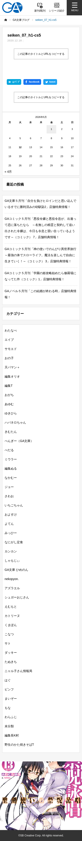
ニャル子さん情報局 (18, 671)
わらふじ (11, 717)
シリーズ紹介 (14, 777)
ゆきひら (11, 413)
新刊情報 (11, 770)
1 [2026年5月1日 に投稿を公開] (51, 129)
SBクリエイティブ (16, 801)
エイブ (9, 339)
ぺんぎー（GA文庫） (19, 441)
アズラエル (12, 588)
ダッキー (11, 652)
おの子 (9, 358)
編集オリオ (12, 376)
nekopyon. (12, 579)
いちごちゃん (14, 505)
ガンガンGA (52, 793)
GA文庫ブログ (53, 777)
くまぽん (11, 625)
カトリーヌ (12, 615)
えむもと (11, 606)
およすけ (11, 514)
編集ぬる (11, 468)
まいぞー (11, 698)
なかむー (11, 477)
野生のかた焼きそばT (19, 744)
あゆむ (9, 404)
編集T (9, 385)
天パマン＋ (12, 367)
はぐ (8, 680)
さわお (9, 496)
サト (8, 643)
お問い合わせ (52, 824)
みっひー (11, 533)
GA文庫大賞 (13, 785)
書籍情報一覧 (52, 770)
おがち (9, 395)
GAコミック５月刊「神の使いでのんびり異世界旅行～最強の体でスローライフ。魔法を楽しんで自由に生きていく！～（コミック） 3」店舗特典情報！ (40, 255)
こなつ (9, 634)
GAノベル (50, 785)
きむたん (11, 431)
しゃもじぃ (12, 560)
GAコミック (13, 793)
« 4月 (8, 171)
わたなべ (11, 330)
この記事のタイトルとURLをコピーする (41, 53)
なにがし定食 (14, 542)
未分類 (9, 726)
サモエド (11, 349)
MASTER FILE (52, 812)
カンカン (11, 551)
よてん (9, 523)
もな (8, 708)
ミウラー (11, 459)
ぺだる (9, 450)
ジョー (9, 487)
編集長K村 (12, 735)
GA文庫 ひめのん (16, 569)
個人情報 (10, 824)
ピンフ (9, 689)
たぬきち (11, 662)
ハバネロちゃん (15, 422)
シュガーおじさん (17, 597)
